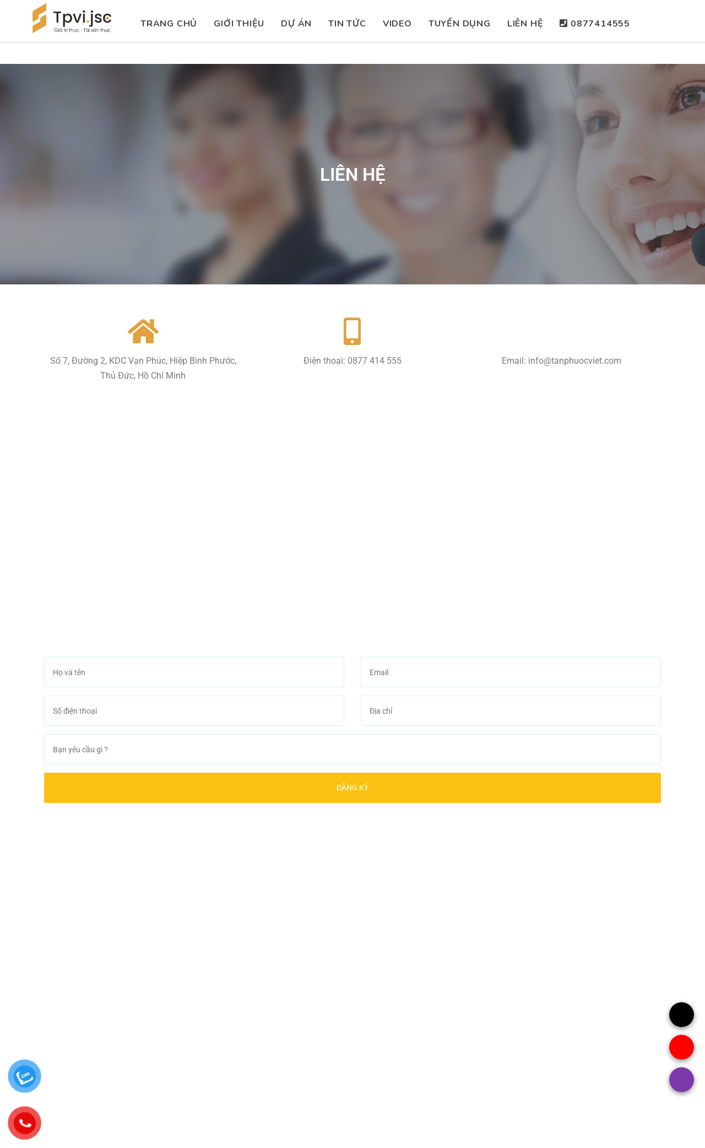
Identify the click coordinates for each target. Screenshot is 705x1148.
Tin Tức (347, 24)
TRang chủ (168, 24)
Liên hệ (525, 24)
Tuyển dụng (460, 24)
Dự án (296, 24)
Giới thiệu (239, 24)
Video (397, 24)
